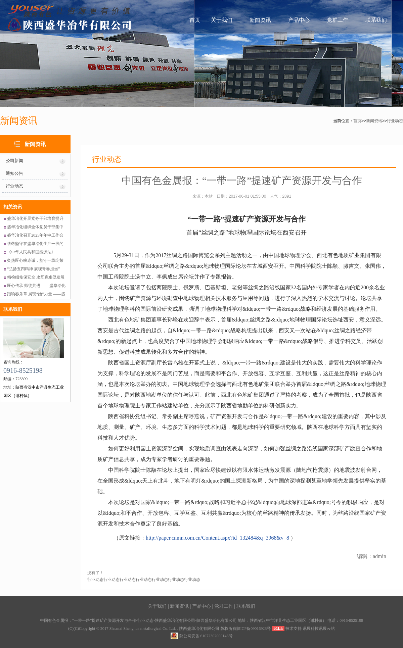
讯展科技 (311, 628)
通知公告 (14, 173)
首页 (194, 20)
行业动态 (395, 120)
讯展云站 (327, 628)
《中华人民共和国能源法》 (31, 252)
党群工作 (337, 20)
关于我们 (221, 20)
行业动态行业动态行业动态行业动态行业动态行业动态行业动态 (143, 579)
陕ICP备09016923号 (253, 628)
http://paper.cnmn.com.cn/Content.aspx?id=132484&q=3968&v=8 (217, 538)
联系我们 (376, 20)
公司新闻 (14, 160)
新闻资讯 (260, 20)
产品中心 (299, 20)
